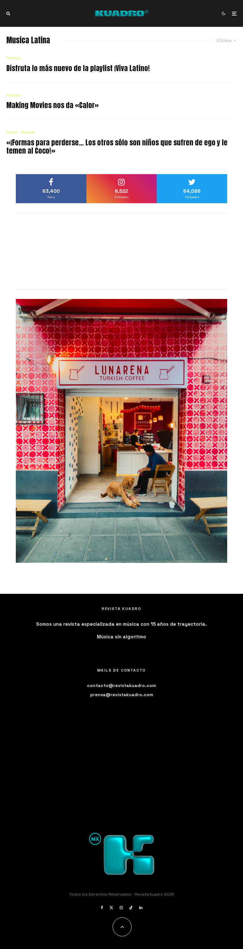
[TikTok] (131, 908)
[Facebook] (102, 908)
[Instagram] (121, 908)
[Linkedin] (141, 908)
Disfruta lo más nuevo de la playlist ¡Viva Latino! (78, 68)
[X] (111, 908)
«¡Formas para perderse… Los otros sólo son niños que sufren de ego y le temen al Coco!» (116, 146)
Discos (12, 132)
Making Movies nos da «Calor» (52, 105)
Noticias (13, 57)
